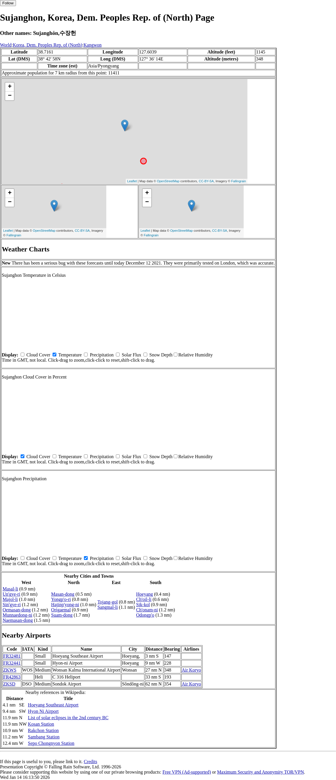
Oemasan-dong (17, 609)
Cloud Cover (38, 354)
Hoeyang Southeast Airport (53, 704)
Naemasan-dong (18, 620)
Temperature (70, 354)
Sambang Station (44, 736)
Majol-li (10, 599)
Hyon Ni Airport (43, 711)
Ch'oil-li (144, 599)
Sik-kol (143, 604)
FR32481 (12, 656)
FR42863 (12, 676)
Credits (90, 761)
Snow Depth (161, 354)
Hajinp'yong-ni (65, 604)
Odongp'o (145, 615)
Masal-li (10, 588)
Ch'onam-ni (147, 609)
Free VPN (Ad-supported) (186, 772)
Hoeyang (144, 594)
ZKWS (9, 669)
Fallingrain (238, 181)
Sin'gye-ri (12, 604)
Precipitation (102, 354)
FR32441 (12, 663)
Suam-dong (62, 615)
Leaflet (132, 181)
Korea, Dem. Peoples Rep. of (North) (47, 44)
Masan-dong (62, 594)
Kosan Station (41, 724)
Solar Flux (131, 354)
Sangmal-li (107, 607)
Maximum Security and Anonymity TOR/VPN (260, 772)
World (6, 44)
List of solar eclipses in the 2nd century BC (68, 717)
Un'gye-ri (11, 594)
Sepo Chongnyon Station (51, 743)
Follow (8, 3)
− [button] (10, 96)
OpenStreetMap (168, 181)
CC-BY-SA (206, 181)
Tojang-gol (107, 601)
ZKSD (9, 683)
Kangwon (93, 44)
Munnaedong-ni (17, 615)
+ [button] (10, 87)
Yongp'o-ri (61, 599)
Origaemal (61, 609)
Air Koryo (191, 669)
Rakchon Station (43, 730)
